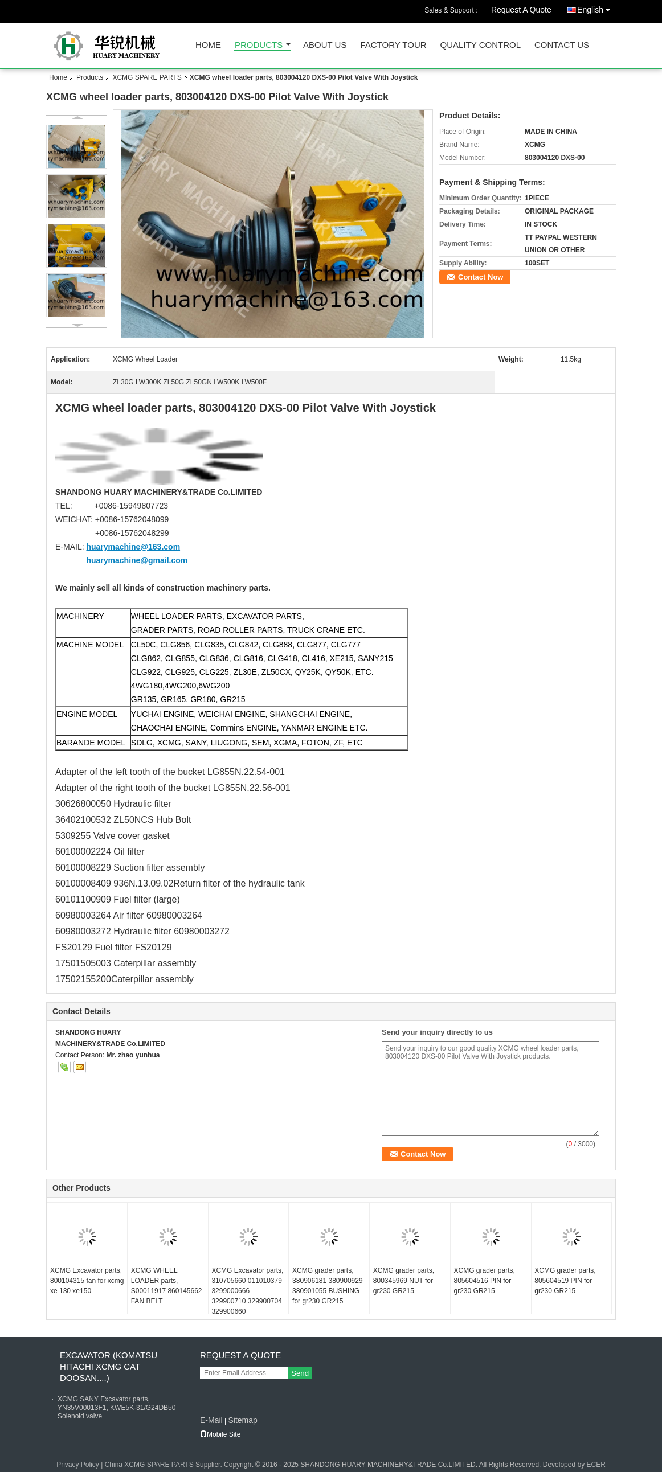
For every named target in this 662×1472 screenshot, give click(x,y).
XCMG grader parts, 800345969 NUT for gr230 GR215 (403, 1280)
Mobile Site (220, 1434)
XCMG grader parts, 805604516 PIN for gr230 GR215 (484, 1280)
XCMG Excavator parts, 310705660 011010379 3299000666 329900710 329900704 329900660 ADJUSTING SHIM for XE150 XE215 (247, 1301)
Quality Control (480, 45)
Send (300, 1373)
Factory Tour (393, 45)
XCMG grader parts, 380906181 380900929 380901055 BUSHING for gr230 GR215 (327, 1285)
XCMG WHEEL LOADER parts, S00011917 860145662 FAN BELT (166, 1285)
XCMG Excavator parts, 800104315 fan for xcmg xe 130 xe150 (87, 1280)
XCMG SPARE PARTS (146, 77)
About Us (324, 45)
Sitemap (242, 1420)
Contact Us (561, 45)
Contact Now (480, 277)
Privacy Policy (77, 1465)
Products (259, 45)
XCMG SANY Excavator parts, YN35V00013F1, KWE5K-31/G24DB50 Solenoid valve (116, 1407)
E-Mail (211, 1420)
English (596, 7)
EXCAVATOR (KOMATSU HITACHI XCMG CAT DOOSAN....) (108, 1366)
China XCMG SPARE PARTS (149, 1465)
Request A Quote (521, 9)
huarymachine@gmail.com (136, 560)
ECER (595, 1465)
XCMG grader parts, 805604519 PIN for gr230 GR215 (564, 1280)
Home (208, 45)
